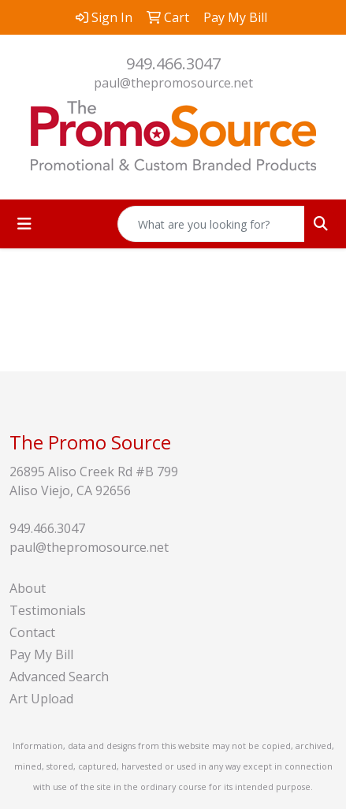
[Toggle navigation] (24, 224)
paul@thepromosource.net (173, 82)
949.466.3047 (173, 63)
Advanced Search (59, 676)
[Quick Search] (211, 224)
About (27, 588)
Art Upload (41, 698)
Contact (32, 632)
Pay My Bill (41, 654)
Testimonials (47, 610)
